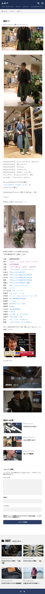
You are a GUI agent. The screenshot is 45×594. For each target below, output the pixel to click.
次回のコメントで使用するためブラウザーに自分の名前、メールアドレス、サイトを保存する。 (22, 516)
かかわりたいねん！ (30, 426)
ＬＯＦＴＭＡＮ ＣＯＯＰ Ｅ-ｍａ (22, 269)
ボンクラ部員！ (28, 454)
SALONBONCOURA (37, 6)
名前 (5, 497)
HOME (5, 11)
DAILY (12, 11)
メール (6, 506)
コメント (6, 477)
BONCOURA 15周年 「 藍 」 (33, 561)
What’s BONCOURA (8, 6)
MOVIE (18, 6)
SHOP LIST (25, 6)
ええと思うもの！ (29, 440)
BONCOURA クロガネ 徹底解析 (12, 583)
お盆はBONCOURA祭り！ (31, 583)
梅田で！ (19, 11)
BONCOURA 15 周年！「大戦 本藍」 (11, 562)
